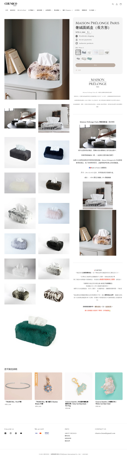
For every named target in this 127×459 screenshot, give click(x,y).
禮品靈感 (56, 10)
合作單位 (77, 10)
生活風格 (91, 10)
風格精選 (39, 10)
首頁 (6, 10)
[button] (113, 4)
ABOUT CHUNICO (71, 433)
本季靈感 (30, 10)
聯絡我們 (67, 441)
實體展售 (84, 10)
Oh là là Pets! (21, 10)
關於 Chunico (67, 10)
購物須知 (67, 436)
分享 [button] (78, 70)
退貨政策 (108, 307)
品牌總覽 (48, 10)
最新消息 (12, 10)
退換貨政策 (68, 438)
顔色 (80, 47)
